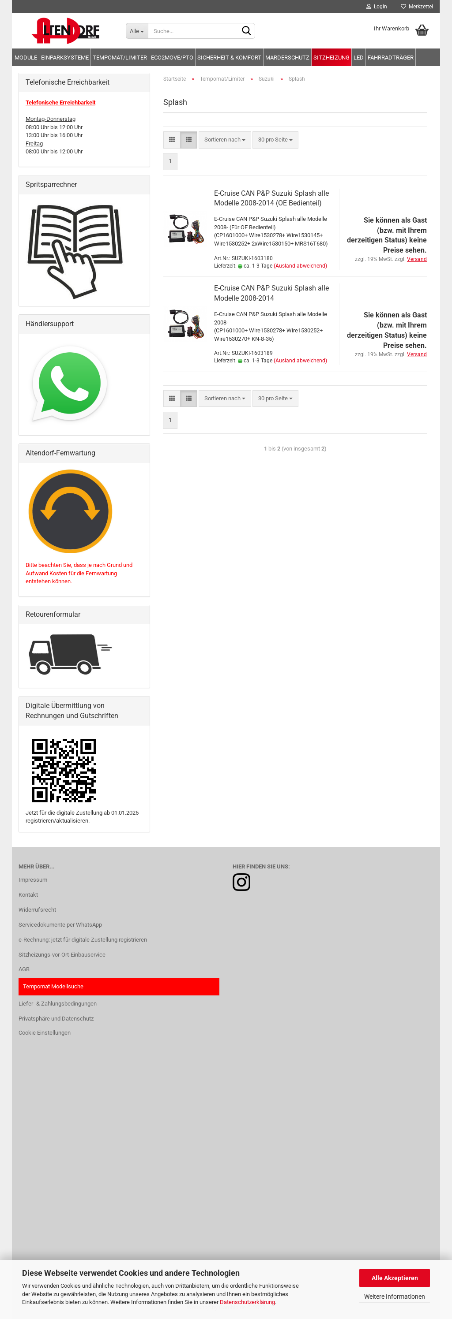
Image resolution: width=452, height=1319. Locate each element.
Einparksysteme (65, 57)
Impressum (33, 879)
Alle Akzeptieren (395, 1278)
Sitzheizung (331, 57)
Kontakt (28, 894)
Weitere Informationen (394, 1296)
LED (359, 57)
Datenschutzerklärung (247, 1302)
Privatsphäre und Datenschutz (56, 1018)
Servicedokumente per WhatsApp (60, 924)
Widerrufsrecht (37, 909)
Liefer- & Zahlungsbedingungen (58, 1003)
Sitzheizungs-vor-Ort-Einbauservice (62, 954)
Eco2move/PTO (172, 57)
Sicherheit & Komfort (229, 57)
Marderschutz (287, 57)
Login (376, 7)
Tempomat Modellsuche (53, 986)
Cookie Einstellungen (45, 1032)
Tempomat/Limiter (120, 57)
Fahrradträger (391, 57)
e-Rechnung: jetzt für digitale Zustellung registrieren (83, 939)
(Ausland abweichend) (300, 266)
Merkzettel (417, 7)
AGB (24, 969)
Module (26, 57)
